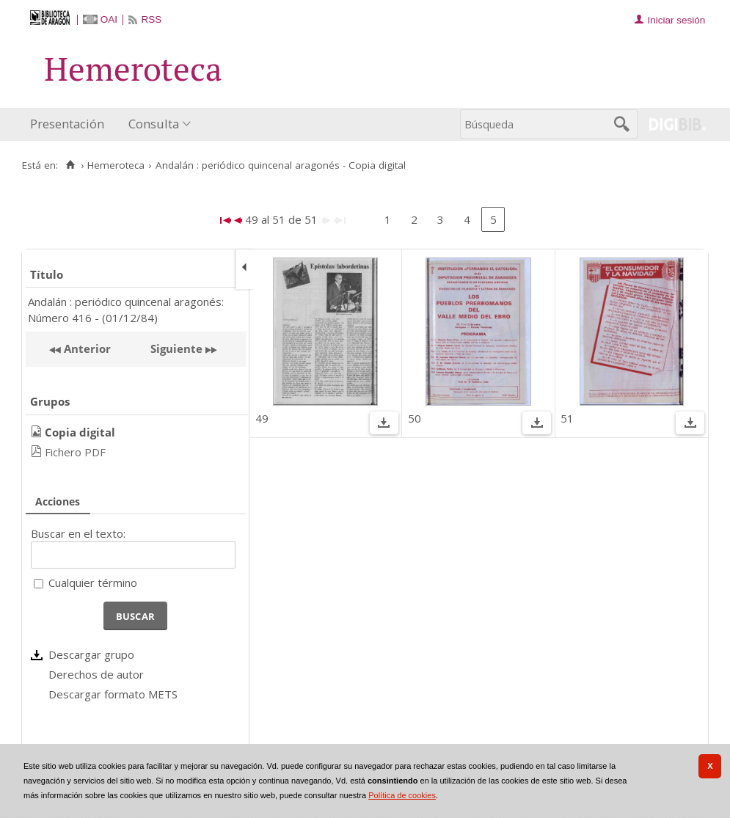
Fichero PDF (75, 452)
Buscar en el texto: (78, 533)
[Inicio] (70, 165)
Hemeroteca (116, 165)
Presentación (67, 123)
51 (567, 418)
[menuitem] (70, 124)
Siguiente (176, 348)
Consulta (153, 123)
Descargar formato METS (113, 694)
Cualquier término (92, 582)
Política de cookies (402, 795)
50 (414, 418)
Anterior (86, 348)
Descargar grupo (91, 654)
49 (262, 418)
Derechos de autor (96, 674)
